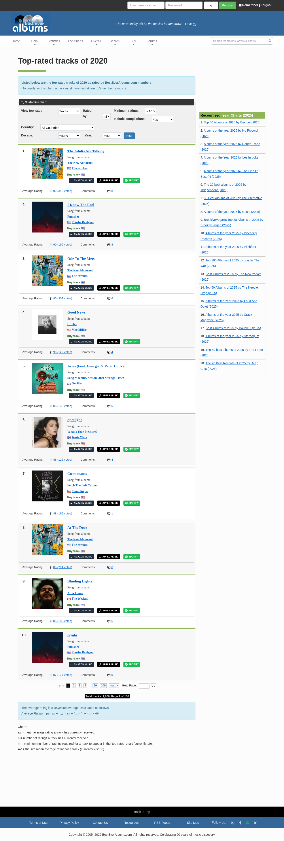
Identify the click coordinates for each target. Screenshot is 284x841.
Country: (27, 127)
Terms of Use (38, 822)
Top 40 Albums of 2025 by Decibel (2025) (232, 122)
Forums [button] (152, 42)
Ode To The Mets (81, 259)
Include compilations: (130, 119)
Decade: (27, 135)
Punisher (73, 216)
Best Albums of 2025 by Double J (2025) (233, 328)
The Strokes (80, 168)
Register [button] (227, 5)
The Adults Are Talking (85, 151)
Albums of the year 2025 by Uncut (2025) (232, 212)
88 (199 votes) (62, 513)
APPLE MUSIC (109, 180)
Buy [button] (133, 42)
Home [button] (16, 41)
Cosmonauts (77, 474)
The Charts (75, 41)
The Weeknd (80, 598)
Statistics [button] (54, 42)
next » (114, 685)
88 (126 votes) (62, 459)
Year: (88, 135)
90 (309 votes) (62, 298)
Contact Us (100, 822)
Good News (76, 312)
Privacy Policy (69, 822)
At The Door (77, 527)
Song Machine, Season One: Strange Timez (95, 378)
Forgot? (266, 5)
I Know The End (80, 205)
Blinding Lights (79, 581)
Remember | (249, 5)
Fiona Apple (80, 491)
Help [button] (34, 42)
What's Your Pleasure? (82, 431)
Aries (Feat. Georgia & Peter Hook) (95, 366)
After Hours (75, 593)
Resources (131, 822)
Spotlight (74, 420)
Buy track (73, 174)
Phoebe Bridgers (83, 222)
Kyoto (72, 635)
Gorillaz (77, 383)
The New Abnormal (80, 162)
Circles (72, 324)
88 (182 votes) (62, 621)
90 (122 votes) (62, 352)
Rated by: (87, 111)
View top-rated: (32, 110)
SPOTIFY (131, 180)
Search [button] (114, 42)
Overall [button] (96, 42)
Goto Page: (129, 685)
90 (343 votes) (62, 191)
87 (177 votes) (62, 675)
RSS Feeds (162, 822)
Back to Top (142, 812)
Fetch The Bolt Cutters (82, 485)
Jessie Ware (79, 437)
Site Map (193, 822)
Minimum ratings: (127, 110)
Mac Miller (79, 329)
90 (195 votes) (62, 244)
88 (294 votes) (62, 567)
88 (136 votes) (62, 406)
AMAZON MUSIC (81, 180)
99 (95, 685)
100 (103, 685)
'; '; (162, 119)
